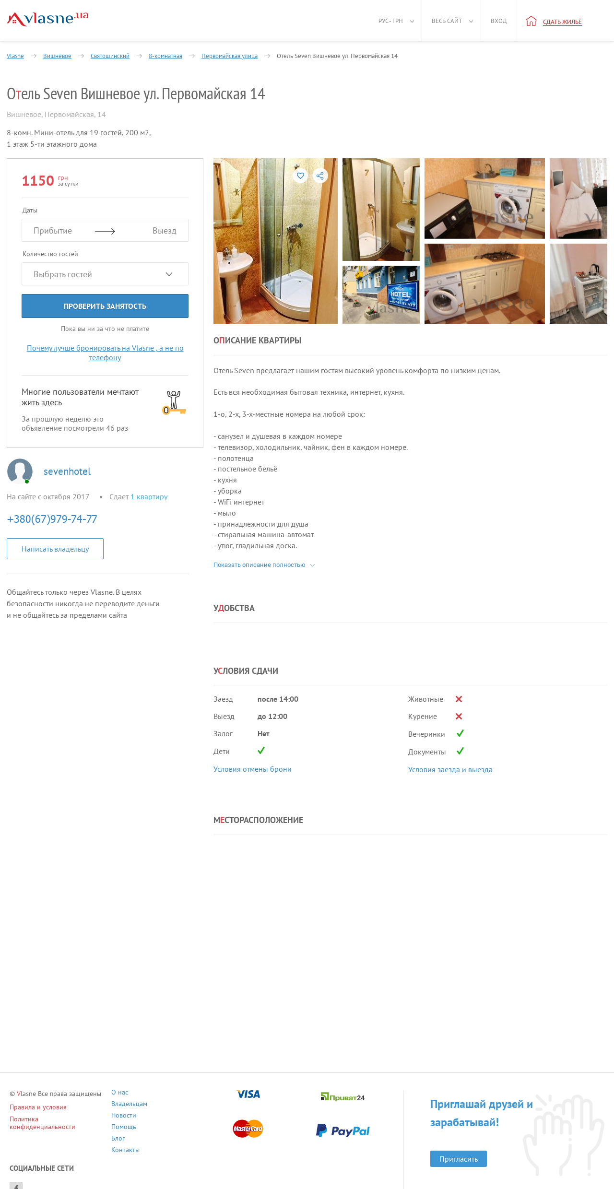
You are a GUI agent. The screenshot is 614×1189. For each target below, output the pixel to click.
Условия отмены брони (252, 769)
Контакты (215, 1116)
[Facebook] (16, 1167)
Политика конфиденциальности (58, 1119)
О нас (143, 1093)
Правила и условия (38, 1107)
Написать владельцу (55, 548)
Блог (142, 1116)
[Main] (47, 19)
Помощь (213, 1105)
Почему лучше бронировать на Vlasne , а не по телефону (105, 352)
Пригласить (455, 1140)
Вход (499, 21)
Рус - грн (390, 21)
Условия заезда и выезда (450, 769)
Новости (147, 1105)
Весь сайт (447, 21)
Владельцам (218, 1093)
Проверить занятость (105, 306)
